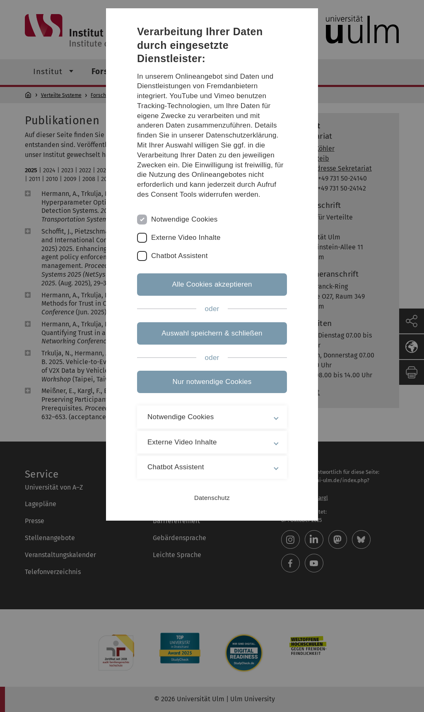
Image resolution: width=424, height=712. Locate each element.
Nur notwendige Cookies (212, 382)
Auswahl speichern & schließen (212, 333)
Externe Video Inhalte (186, 237)
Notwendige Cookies (184, 219)
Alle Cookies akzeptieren (212, 284)
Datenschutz (212, 497)
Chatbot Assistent (179, 256)
